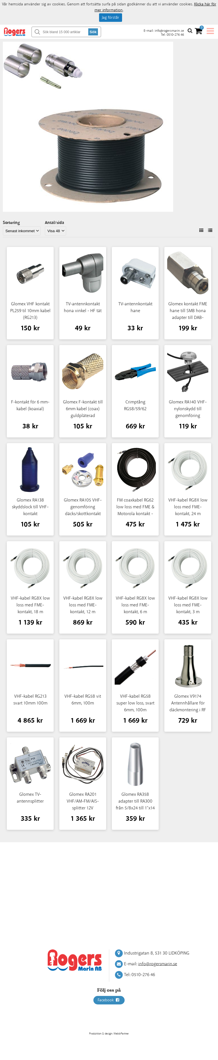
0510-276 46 (175, 34)
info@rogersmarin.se (169, 30)
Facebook (109, 1000)
